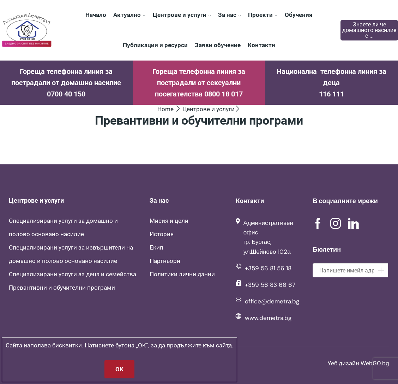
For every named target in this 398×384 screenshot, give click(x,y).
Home (165, 109)
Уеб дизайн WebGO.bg (358, 363)
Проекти (262, 14)
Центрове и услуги (182, 14)
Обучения (299, 14)
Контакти (261, 45)
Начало (95, 14)
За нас (229, 14)
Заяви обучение (218, 45)
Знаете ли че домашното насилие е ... (369, 30)
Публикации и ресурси (155, 45)
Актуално (129, 14)
